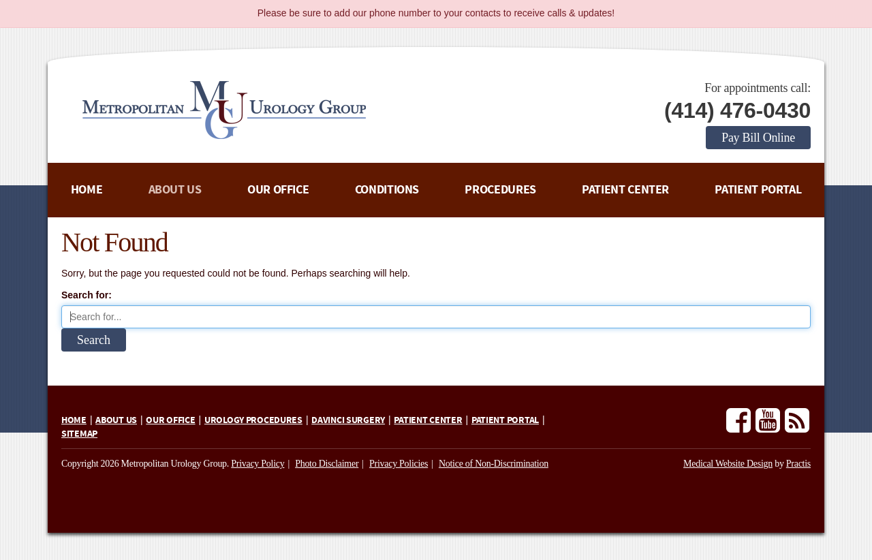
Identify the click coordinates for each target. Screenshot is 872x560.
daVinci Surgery (348, 420)
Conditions (387, 189)
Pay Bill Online (758, 137)
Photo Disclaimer (326, 463)
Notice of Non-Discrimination (493, 463)
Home (87, 189)
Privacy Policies (398, 463)
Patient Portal (758, 189)
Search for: (86, 295)
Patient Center (625, 189)
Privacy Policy (257, 463)
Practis (798, 463)
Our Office (278, 189)
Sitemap (79, 434)
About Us (175, 189)
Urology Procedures (253, 420)
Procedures (500, 189)
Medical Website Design (728, 463)
